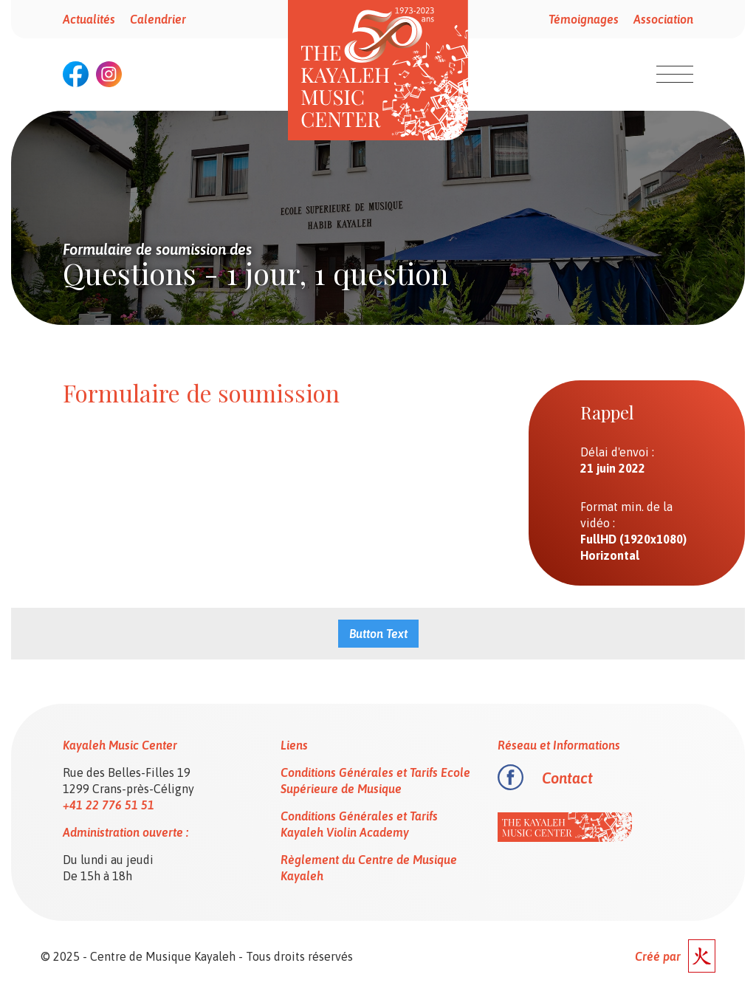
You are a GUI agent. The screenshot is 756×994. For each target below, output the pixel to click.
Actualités (89, 19)
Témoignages (584, 19)
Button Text (378, 633)
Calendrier (158, 19)
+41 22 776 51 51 (108, 805)
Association (663, 19)
